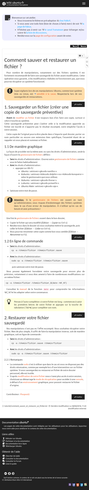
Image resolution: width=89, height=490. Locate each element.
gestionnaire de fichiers (31, 154)
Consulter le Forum (11, 461)
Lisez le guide (9, 463)
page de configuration (46, 35)
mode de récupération (46, 379)
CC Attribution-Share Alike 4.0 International (17, 480)
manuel (23, 289)
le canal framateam (54, 29)
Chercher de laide (11, 456)
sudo (26, 364)
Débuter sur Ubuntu (12, 438)
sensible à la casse (46, 93)
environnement (30, 382)
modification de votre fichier (31, 376)
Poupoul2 (25, 394)
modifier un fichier (25, 117)
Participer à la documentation (16, 441)
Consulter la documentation (15, 458)
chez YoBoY (64, 20)
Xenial (74, 46)
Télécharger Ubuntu (12, 446)
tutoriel (82, 46)
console (79, 379)
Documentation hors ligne (14, 443)
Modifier (79, 104)
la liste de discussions (36, 32)
